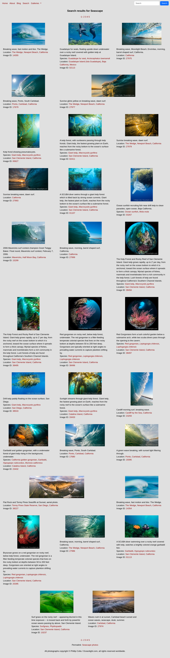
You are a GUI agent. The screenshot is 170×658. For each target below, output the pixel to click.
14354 (129, 508)
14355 (15, 55)
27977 (72, 107)
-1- (81, 17)
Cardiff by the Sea (133, 413)
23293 (129, 416)
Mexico (73, 64)
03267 (129, 215)
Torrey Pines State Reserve (24, 505)
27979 (129, 146)
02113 (72, 68)
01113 (129, 557)
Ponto (15, 104)
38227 (15, 508)
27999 (72, 257)
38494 (129, 290)
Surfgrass (44, 626)
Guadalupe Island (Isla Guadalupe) (85, 61)
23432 (15, 469)
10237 (44, 632)
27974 (100, 626)
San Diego (17, 408)
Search (26, 3)
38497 (129, 353)
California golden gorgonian (24, 460)
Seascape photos (90, 645)
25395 (15, 584)
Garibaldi (42, 460)
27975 (129, 58)
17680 (72, 456)
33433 (72, 417)
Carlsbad (23, 104)
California (43, 52)
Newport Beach (31, 52)
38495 (15, 365)
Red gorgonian (75, 356)
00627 (15, 161)
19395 (129, 460)
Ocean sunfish (131, 212)
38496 (72, 365)
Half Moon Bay (29, 257)
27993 (15, 200)
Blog (19, 3)
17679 (15, 107)
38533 (15, 411)
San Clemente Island (21, 158)
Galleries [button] (35, 3)
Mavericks (16, 257)
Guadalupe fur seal (77, 58)
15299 (15, 260)
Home (5, 3)
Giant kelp (16, 155)
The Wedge (17, 52)
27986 (72, 551)
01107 (72, 213)
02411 (72, 159)
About (12, 3)
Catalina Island (75, 414)
